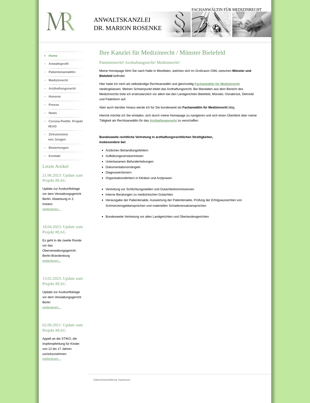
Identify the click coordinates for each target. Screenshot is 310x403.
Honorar (55, 96)
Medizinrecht (58, 80)
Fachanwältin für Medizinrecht (217, 84)
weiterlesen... (51, 209)
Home (53, 56)
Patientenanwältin (62, 72)
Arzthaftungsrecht (163, 120)
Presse (54, 105)
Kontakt (54, 156)
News (53, 113)
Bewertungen (59, 147)
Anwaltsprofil (59, 64)
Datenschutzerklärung (105, 379)
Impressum (124, 379)
